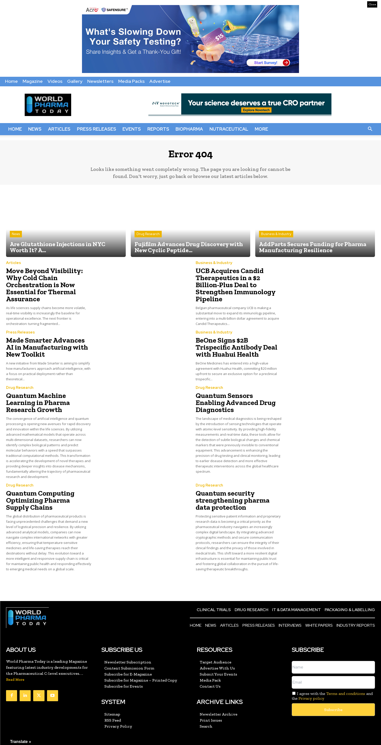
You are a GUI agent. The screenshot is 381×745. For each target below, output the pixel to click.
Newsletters (100, 81)
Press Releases (96, 129)
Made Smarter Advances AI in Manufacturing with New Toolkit (47, 338)
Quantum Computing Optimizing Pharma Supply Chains (44, 482)
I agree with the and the (332, 676)
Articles (59, 129)
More (261, 129)
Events (131, 129)
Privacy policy (311, 679)
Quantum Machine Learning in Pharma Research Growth (45, 390)
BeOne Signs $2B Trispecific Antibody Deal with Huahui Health (234, 338)
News (34, 129)
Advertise (160, 81)
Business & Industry (276, 238)
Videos (55, 81)
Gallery (74, 81)
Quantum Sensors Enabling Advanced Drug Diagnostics (235, 390)
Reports (158, 129)
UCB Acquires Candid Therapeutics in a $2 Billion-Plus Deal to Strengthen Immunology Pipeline (235, 283)
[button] (370, 129)
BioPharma (189, 129)
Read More (15, 660)
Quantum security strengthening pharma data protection (235, 482)
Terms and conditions (345, 674)
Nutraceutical (228, 129)
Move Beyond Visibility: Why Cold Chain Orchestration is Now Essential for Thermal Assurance (46, 283)
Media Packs (131, 81)
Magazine (33, 81)
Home (11, 81)
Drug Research (148, 238)
